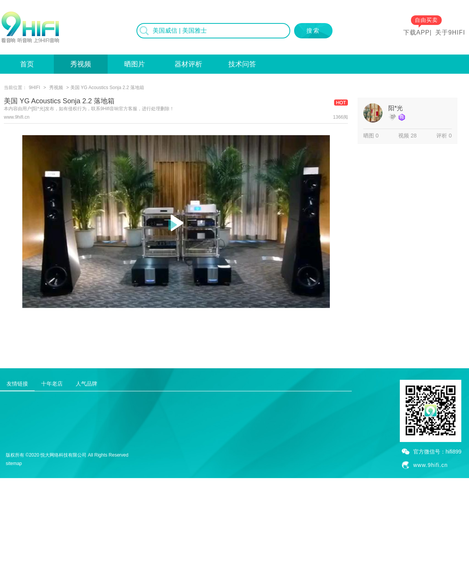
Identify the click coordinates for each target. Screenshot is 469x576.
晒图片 (134, 64)
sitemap (14, 463)
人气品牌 (86, 384)
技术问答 (242, 64)
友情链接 (17, 384)
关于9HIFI (450, 32)
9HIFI (34, 87)
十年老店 (52, 384)
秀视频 (80, 64)
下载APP (416, 32)
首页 (27, 64)
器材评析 (188, 64)
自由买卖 (426, 20)
